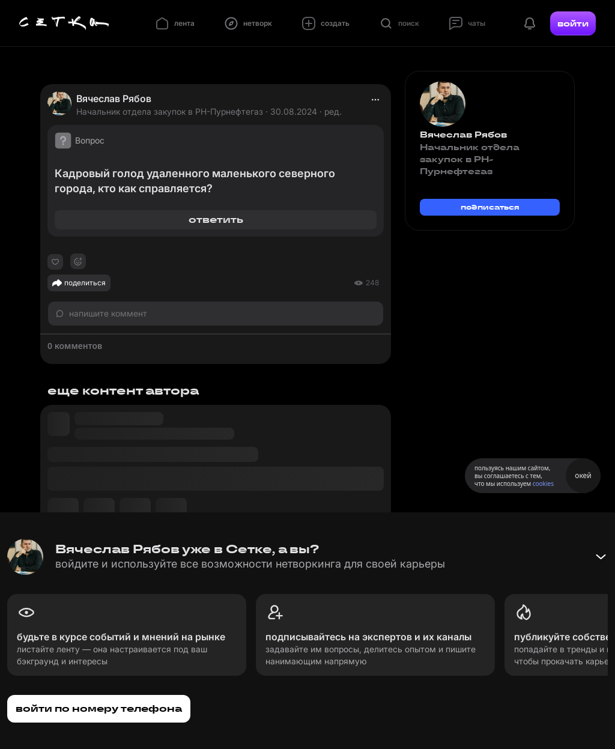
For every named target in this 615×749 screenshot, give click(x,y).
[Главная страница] (64, 23)
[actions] (375, 99)
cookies (543, 483)
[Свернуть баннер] (600, 557)
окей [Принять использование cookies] (583, 475)
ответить (216, 219)
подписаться (490, 207)
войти (573, 23)
